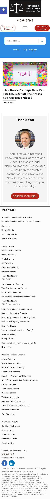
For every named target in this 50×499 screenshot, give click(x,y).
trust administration (10, 388)
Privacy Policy (15, 471)
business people (8, 271)
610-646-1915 (25, 20)
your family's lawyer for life (14, 288)
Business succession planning (14, 313)
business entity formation (12, 401)
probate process (8, 384)
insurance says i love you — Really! (17, 330)
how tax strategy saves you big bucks (18, 343)
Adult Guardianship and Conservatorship (19, 380)
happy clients (7, 230)
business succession (10, 409)
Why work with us (10, 422)
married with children (11, 250)
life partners (7, 263)
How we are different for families (16, 217)
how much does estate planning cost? (18, 296)
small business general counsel (15, 405)
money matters (7, 338)
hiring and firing (8, 326)
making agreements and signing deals (18, 317)
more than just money (11, 292)
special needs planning (11, 363)
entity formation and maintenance (16, 309)
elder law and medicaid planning (16, 376)
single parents (7, 259)
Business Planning (38, 64)
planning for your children (13, 355)
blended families (8, 255)
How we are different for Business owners (20, 221)
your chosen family (10, 267)
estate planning (8, 359)
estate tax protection (10, 371)
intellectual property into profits (15, 321)
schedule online (8, 434)
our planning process (10, 426)
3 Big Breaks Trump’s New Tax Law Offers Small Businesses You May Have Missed (23, 94)
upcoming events (9, 234)
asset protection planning (12, 367)
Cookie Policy (28, 471)
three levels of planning (12, 284)
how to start (7, 430)
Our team (5, 226)
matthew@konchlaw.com (12, 458)
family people (7, 246)
